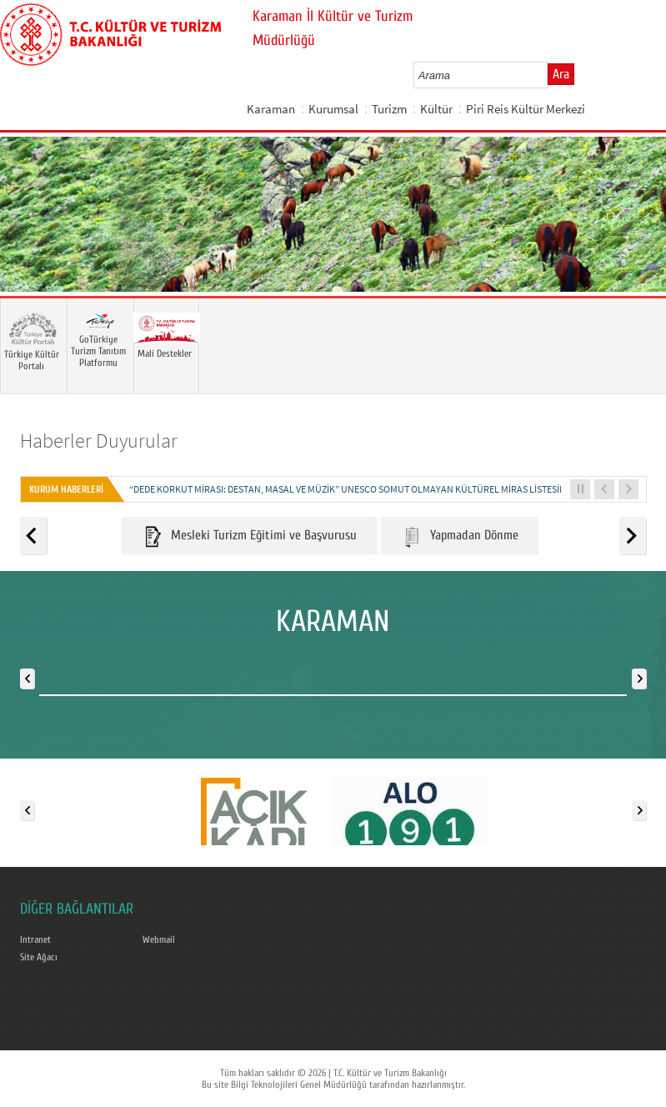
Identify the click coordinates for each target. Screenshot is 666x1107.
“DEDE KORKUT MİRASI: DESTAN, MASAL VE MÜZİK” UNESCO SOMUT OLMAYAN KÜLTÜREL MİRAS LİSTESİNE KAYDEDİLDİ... (379, 489)
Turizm (389, 109)
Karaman (271, 109)
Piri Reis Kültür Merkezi (525, 109)
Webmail (159, 939)
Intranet (35, 939)
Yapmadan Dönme (459, 536)
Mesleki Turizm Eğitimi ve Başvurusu (249, 536)
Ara (561, 74)
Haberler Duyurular (99, 440)
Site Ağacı (39, 957)
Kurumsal (333, 109)
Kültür (436, 109)
